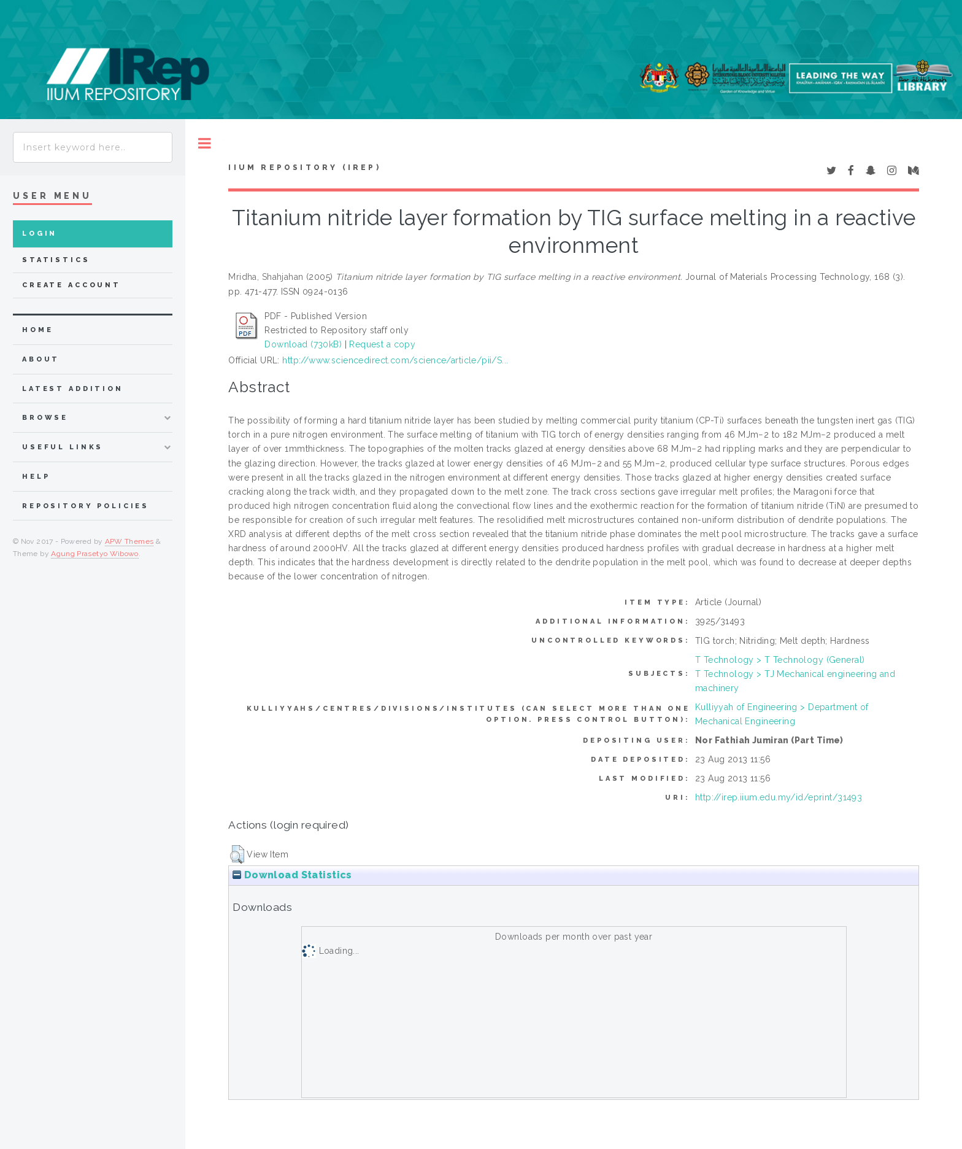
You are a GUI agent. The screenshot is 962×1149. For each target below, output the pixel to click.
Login (39, 234)
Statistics (56, 260)
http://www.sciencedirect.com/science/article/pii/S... (395, 360)
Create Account (71, 285)
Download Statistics (292, 875)
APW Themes (129, 541)
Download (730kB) (303, 344)
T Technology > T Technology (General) (780, 660)
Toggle (204, 143)
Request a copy (382, 344)
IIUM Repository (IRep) (304, 167)
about (41, 359)
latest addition (72, 389)
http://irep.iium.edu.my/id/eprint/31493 (778, 797)
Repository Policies (85, 506)
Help (36, 477)
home (37, 330)
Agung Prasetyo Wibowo (95, 553)
